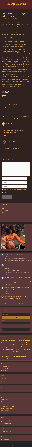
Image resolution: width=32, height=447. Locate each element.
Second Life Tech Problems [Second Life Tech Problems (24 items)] (10, 354)
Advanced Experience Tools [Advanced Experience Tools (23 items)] (7, 340)
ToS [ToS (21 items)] (7, 356)
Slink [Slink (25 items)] (5, 356)
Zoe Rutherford (9, 277)
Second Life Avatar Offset (10, 109)
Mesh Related (4, 218)
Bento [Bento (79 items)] (11, 342)
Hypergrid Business (5, 389)
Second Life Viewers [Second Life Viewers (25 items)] (21, 354)
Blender (3, 214)
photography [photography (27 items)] (26, 349)
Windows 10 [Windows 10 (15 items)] (11, 358)
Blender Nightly (4, 370)
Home (2, 208)
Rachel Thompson (9, 265)
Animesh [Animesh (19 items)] (20, 340)
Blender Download (5, 366)
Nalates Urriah (8, 296)
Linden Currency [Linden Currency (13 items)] (10, 347)
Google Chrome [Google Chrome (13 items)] (3, 347)
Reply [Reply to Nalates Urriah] (6, 152)
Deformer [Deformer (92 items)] (27, 342)
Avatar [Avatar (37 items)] (3, 343)
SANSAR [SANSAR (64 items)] (15, 352)
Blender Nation (4, 368)
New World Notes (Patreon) (7, 408)
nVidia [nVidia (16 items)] (16, 349)
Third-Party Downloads (6, 423)
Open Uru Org (4, 381)
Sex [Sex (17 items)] (27, 354)
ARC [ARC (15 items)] (23, 340)
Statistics (3, 220)
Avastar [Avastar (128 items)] (27, 340)
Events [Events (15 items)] (21, 344)
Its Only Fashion (4, 403)
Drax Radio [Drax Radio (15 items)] (7, 344)
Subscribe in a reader (6, 439)
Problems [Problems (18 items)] (7, 351)
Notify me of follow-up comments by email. (14, 189)
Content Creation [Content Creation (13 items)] (20, 342)
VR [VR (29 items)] (7, 359)
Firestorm (6, 105)
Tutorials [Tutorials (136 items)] (12, 356)
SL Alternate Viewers (5, 410)
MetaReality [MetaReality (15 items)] (3, 349)
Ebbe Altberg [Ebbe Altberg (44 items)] (14, 345)
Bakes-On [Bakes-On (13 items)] (6, 342)
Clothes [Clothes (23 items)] (15, 342)
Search (16, 317)
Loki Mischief (4, 404)
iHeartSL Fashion (5, 401)
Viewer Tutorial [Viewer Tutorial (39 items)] (20, 357)
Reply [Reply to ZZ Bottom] (5, 135)
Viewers (18, 105)
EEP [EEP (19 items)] (18, 345)
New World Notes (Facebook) (7, 406)
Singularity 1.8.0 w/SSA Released (11, 107)
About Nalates (5, 210)
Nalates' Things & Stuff (16, 3)
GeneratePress (25, 445)
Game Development (6, 216)
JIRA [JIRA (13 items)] (7, 347)
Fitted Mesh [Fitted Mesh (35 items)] (25, 345)
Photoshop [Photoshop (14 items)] (3, 351)
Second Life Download (6, 421)
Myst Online (4, 378)
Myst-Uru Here (4, 380)
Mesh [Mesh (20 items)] (15, 347)
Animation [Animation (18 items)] (16, 340)
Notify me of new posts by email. (11, 192)
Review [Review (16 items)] (10, 351)
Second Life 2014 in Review (18, 255)
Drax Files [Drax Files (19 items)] (3, 345)
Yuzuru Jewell (4, 412)
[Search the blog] (16, 314)
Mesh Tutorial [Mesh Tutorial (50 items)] (25, 347)
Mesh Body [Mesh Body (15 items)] (18, 347)
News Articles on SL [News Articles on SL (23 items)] (10, 349)
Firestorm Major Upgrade (16, 27)
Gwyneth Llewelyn (5, 399)
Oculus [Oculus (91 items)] (20, 349)
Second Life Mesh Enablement (22, 277)
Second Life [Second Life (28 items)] (21, 351)
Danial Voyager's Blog (6, 397)
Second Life (12, 105)
